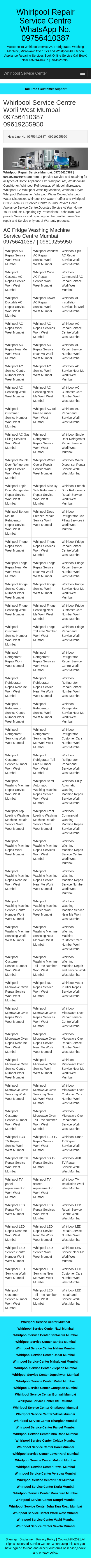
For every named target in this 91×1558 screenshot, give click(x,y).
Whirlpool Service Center (25, 73)
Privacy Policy (45, 1539)
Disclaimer (26, 1539)
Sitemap (11, 1539)
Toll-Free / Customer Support (45, 89)
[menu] (83, 73)
